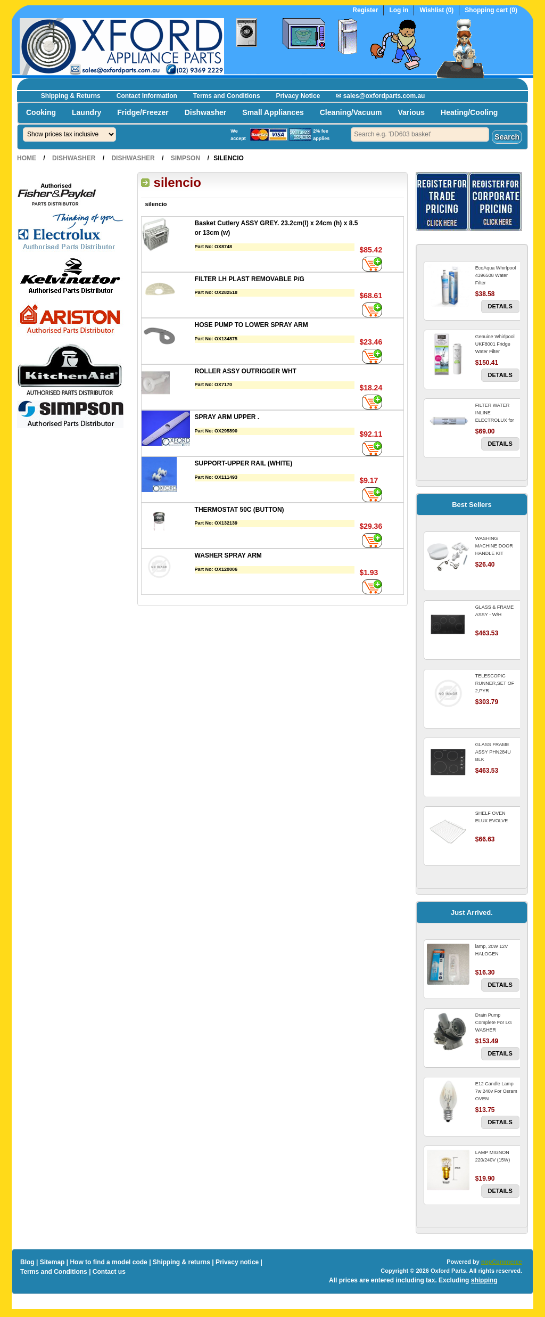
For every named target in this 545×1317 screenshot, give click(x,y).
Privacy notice (237, 1262)
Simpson (185, 158)
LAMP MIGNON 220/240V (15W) (492, 1156)
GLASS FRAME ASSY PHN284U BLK (493, 752)
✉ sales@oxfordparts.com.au (380, 96)
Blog (27, 1262)
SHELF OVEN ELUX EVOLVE (491, 817)
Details (500, 306)
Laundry (86, 112)
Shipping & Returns (71, 96)
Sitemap (52, 1262)
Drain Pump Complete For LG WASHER (493, 1022)
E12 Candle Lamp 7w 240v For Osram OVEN (496, 1091)
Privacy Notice (298, 96)
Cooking (41, 112)
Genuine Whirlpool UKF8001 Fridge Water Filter (495, 344)
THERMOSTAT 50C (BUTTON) (239, 509)
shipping (484, 1280)
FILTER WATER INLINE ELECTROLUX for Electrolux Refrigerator (494, 420)
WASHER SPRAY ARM (228, 555)
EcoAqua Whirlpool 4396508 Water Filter (495, 275)
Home (26, 158)
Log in (398, 10)
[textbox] (420, 134)
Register (365, 10)
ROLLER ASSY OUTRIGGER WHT (245, 371)
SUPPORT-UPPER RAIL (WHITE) (244, 463)
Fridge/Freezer (142, 112)
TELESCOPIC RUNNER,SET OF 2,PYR (494, 683)
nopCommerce (501, 1261)
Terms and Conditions (226, 96)
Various (411, 112)
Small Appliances (272, 112)
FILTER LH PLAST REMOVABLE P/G (249, 279)
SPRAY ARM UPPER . (227, 417)
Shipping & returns (181, 1262)
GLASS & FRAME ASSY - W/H (494, 610)
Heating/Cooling (469, 112)
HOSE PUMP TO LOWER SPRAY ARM (251, 325)
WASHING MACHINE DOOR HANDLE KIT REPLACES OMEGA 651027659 (496, 553)
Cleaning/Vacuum (351, 112)
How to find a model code (108, 1262)
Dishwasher (206, 112)
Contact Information (147, 96)
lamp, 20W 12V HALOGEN (491, 950)
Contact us (109, 1271)
